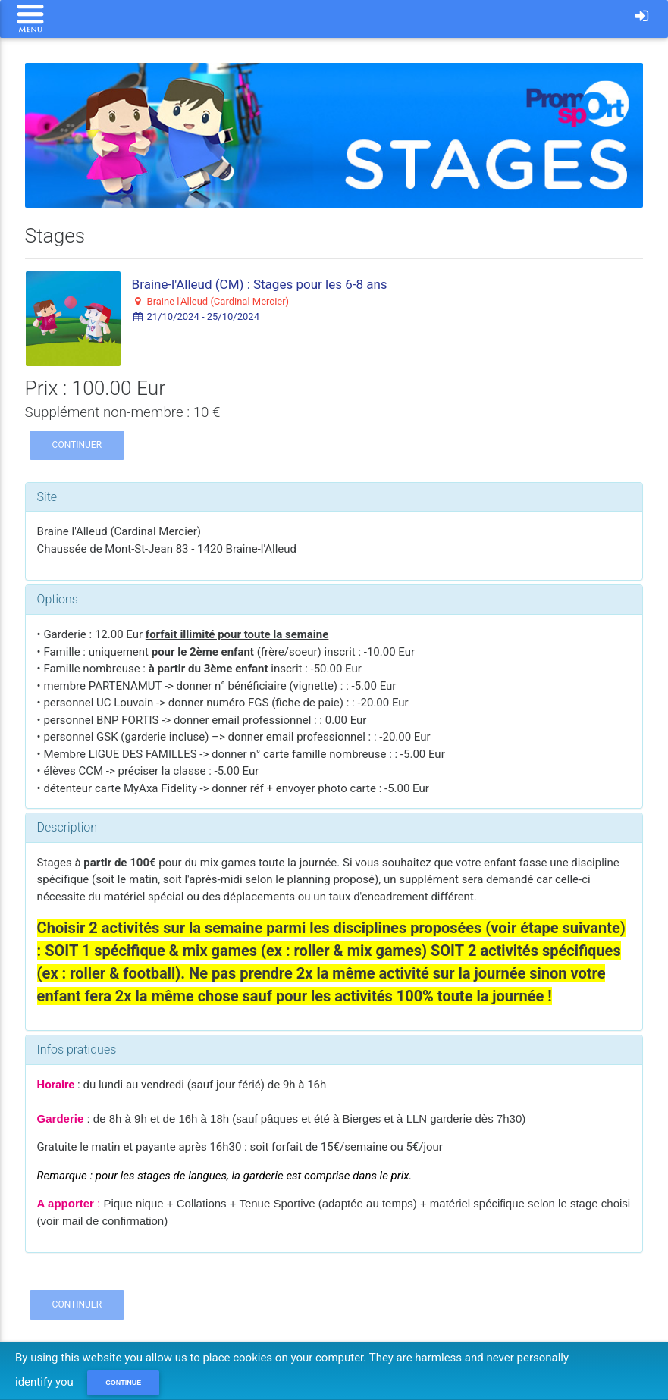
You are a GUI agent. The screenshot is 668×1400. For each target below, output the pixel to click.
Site (47, 497)
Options (57, 599)
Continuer (77, 445)
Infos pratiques (77, 1049)
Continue (123, 1382)
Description (67, 827)
